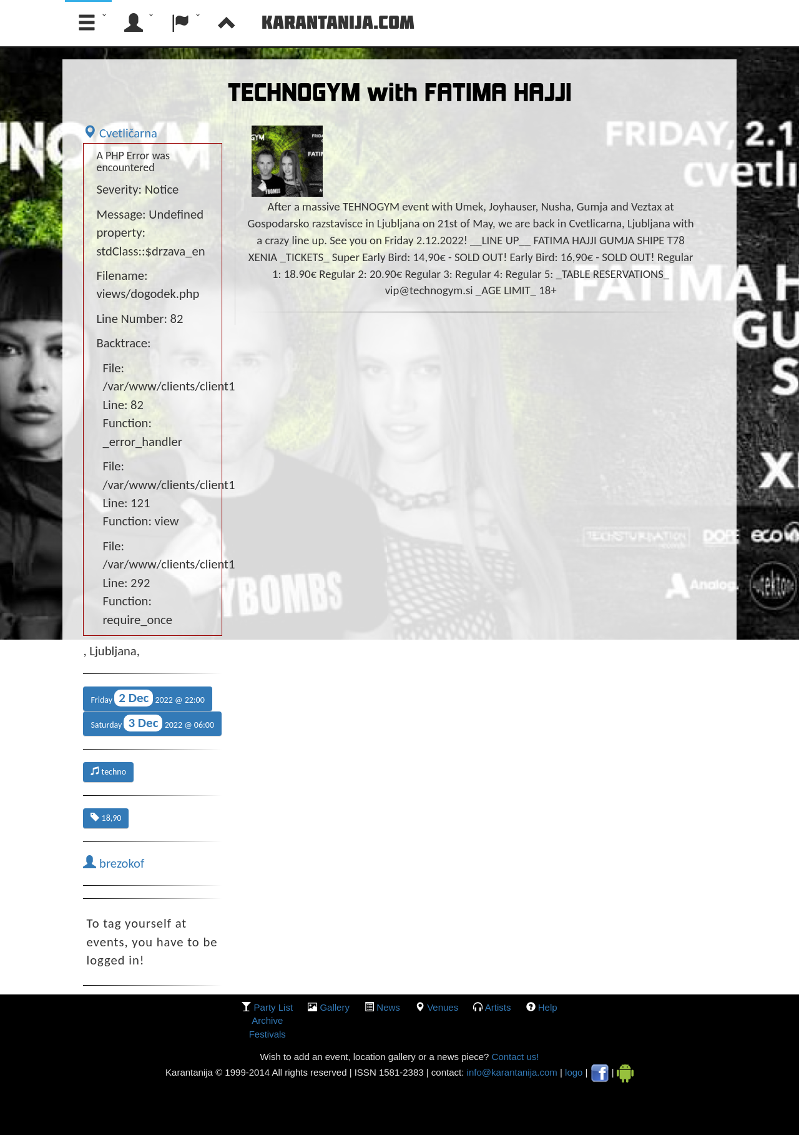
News (388, 1007)
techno (108, 771)
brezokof (113, 863)
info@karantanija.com (512, 1072)
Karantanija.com (338, 21)
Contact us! (514, 1056)
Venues (442, 1007)
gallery (335, 1007)
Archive (267, 1020)
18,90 (106, 818)
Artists (498, 1007)
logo (573, 1072)
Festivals (267, 1034)
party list (273, 1007)
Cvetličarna (120, 133)
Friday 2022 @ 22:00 (147, 698)
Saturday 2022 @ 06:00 (152, 723)
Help (547, 1007)
